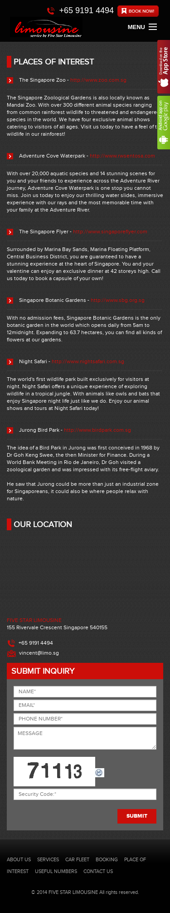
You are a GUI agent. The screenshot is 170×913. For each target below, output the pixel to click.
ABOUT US (19, 859)
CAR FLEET (77, 859)
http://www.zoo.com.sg (98, 80)
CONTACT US (98, 871)
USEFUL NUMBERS (56, 871)
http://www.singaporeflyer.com (110, 231)
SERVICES (48, 859)
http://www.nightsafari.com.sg (88, 361)
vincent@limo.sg (39, 653)
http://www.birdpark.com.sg (97, 430)
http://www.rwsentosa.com (122, 155)
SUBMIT (136, 816)
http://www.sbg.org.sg (118, 300)
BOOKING (107, 859)
